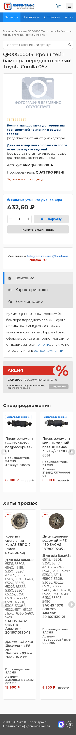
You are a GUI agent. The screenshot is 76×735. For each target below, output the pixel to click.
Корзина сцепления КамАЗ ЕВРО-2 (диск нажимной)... (18, 545)
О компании (31, 17)
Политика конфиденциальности (26, 726)
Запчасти (11, 17)
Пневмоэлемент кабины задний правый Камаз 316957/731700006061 (56, 447)
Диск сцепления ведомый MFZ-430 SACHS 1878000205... (56, 543)
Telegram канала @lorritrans (48, 256)
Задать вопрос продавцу (25, 179)
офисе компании (48, 351)
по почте (42, 344)
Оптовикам (52, 17)
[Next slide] (71, 452)
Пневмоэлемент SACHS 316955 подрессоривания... (19, 445)
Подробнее (59, 386)
